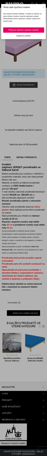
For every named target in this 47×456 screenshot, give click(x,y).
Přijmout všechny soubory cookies (24, 30)
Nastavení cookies (23, 36)
